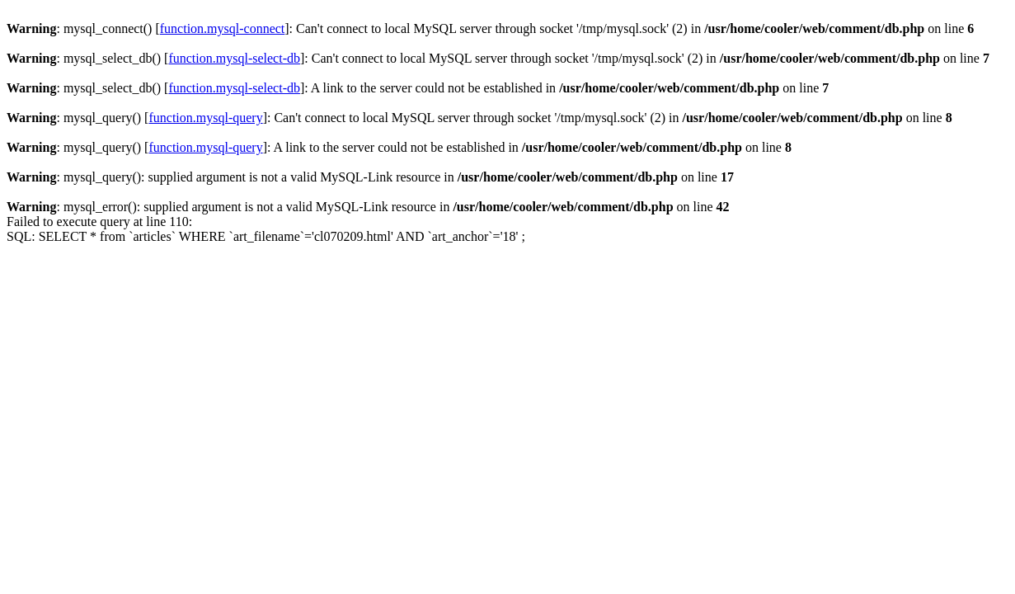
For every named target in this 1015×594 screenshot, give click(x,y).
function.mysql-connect (222, 28)
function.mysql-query (205, 118)
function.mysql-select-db (234, 58)
